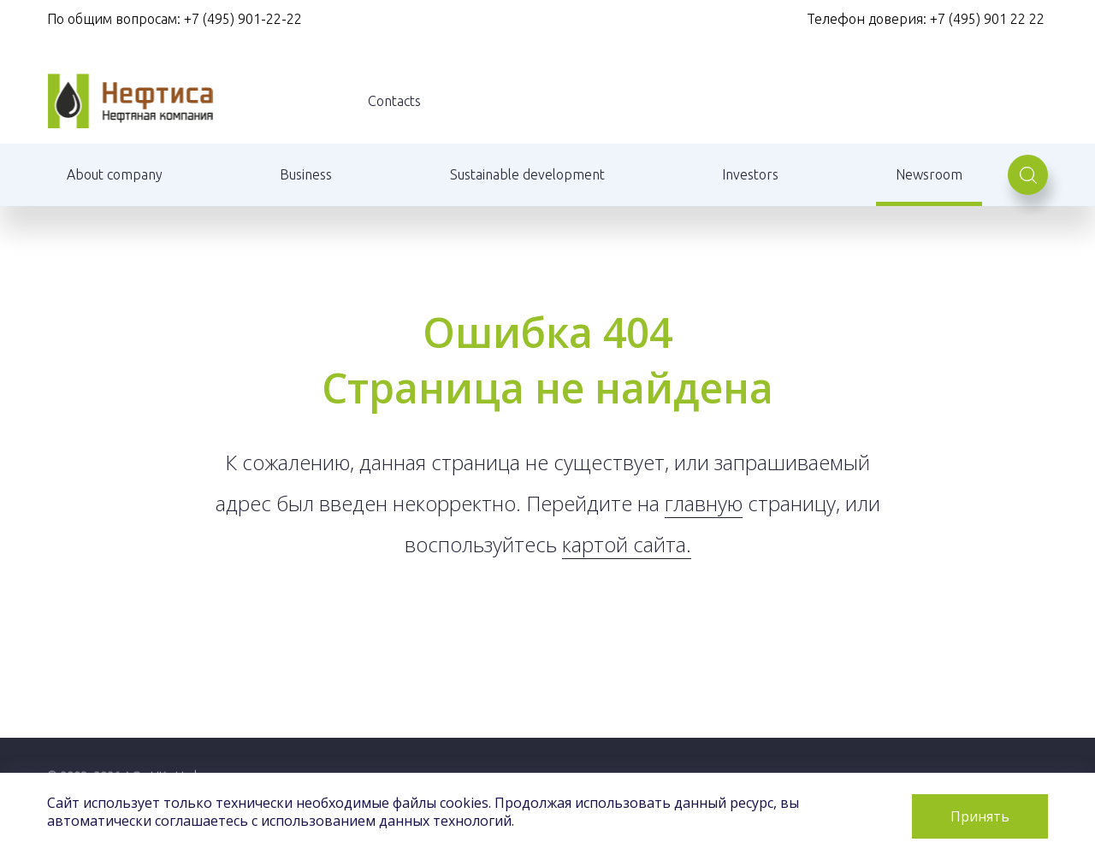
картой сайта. (626, 544)
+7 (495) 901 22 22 (989, 19)
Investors (750, 174)
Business (306, 174)
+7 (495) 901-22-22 (243, 19)
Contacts (394, 101)
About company (115, 174)
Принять (979, 816)
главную (704, 503)
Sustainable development (527, 174)
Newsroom (929, 174)
